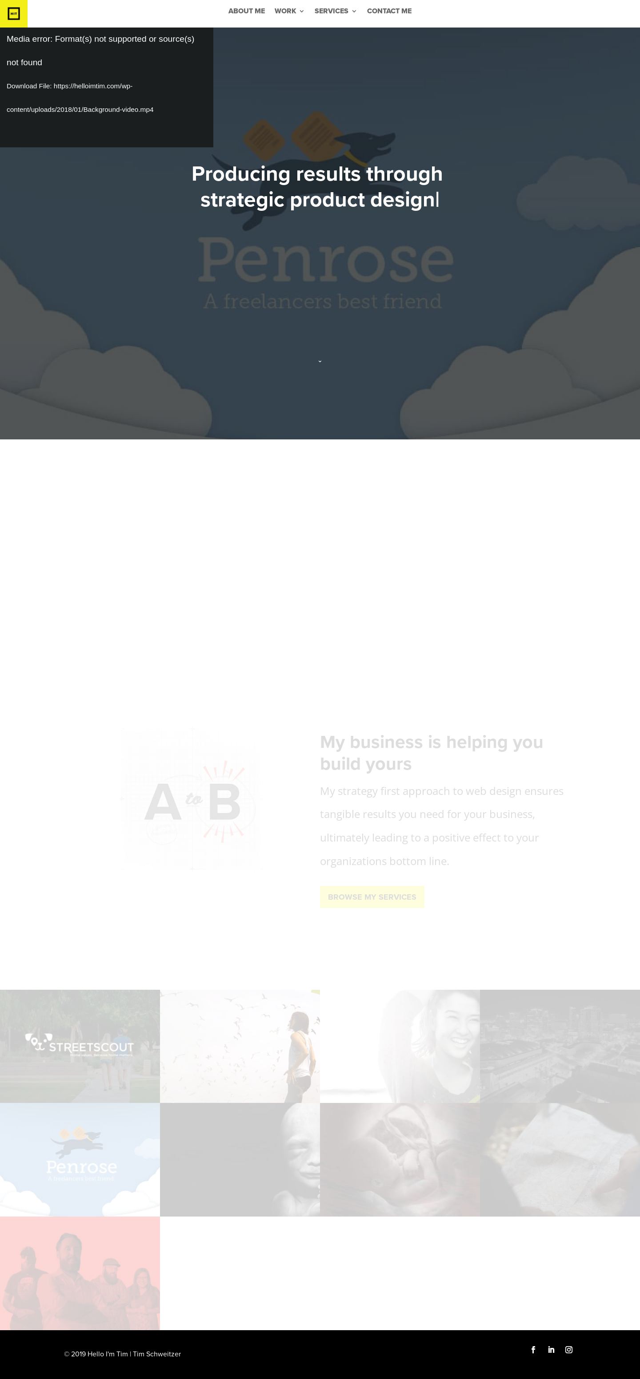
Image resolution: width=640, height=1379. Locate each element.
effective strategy (297, 558)
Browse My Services (372, 897)
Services (331, 12)
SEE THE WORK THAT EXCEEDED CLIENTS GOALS (320, 594)
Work (285, 12)
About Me (246, 12)
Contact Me (389, 12)
